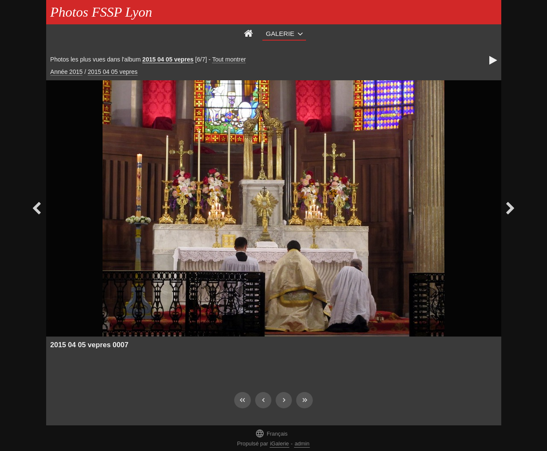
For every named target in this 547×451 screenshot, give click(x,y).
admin (301, 443)
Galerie (280, 33)
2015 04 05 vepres (168, 59)
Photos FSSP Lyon (101, 12)
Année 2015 (66, 71)
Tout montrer (229, 59)
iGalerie (279, 443)
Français (271, 433)
